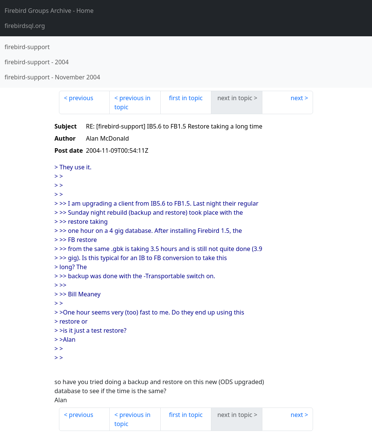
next (297, 98)
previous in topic (132, 102)
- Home (49, 10)
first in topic (186, 98)
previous (81, 98)
